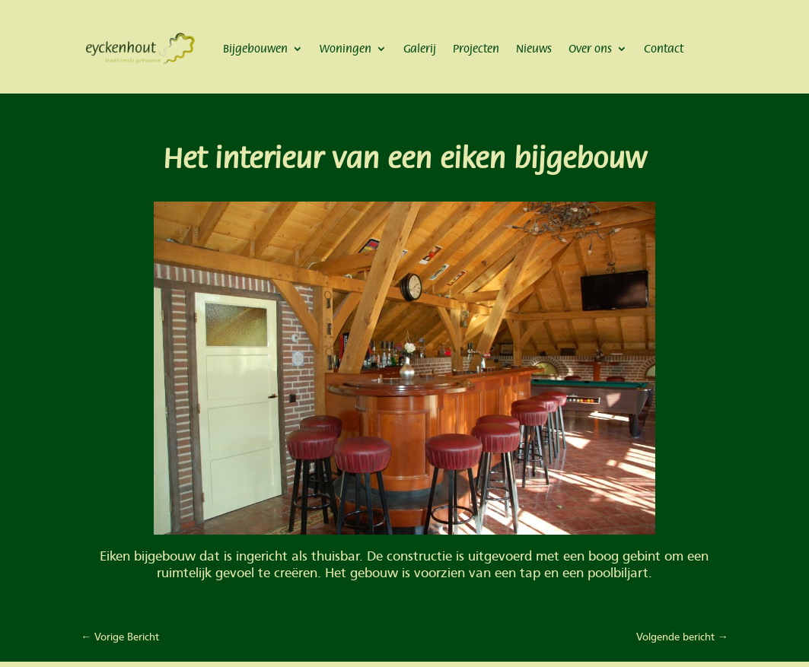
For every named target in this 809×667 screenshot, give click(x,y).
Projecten (476, 49)
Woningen (345, 49)
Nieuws (534, 49)
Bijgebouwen (255, 49)
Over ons (590, 49)
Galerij (419, 49)
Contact (663, 49)
